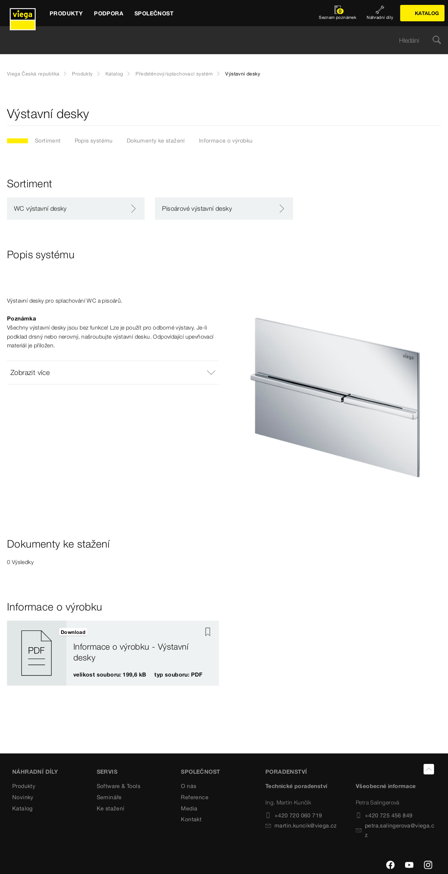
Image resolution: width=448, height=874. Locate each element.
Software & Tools (118, 785)
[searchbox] (218, 40)
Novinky (23, 797)
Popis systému (94, 140)
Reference (194, 797)
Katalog (114, 74)
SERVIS (107, 771)
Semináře (109, 797)
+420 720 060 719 (293, 815)
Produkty (82, 74)
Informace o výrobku (226, 140)
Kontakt (191, 819)
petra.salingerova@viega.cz (395, 830)
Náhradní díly (35, 771)
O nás (188, 785)
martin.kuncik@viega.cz (301, 825)
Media (189, 808)
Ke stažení (111, 808)
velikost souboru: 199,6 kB (109, 674)
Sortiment (48, 140)
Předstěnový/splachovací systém (174, 74)
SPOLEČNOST (200, 771)
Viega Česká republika (33, 74)
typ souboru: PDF (178, 674)
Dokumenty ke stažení (156, 140)
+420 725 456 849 (384, 815)
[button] (113, 372)
